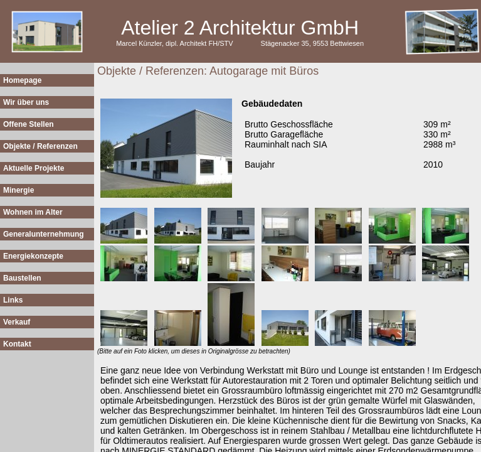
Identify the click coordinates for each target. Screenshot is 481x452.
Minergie (18, 190)
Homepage (22, 80)
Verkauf (16, 322)
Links (13, 300)
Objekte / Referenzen (40, 146)
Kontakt (17, 344)
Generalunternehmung (43, 234)
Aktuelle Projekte (33, 168)
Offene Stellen (28, 124)
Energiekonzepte (33, 256)
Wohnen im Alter (33, 212)
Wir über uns (26, 102)
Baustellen (22, 278)
